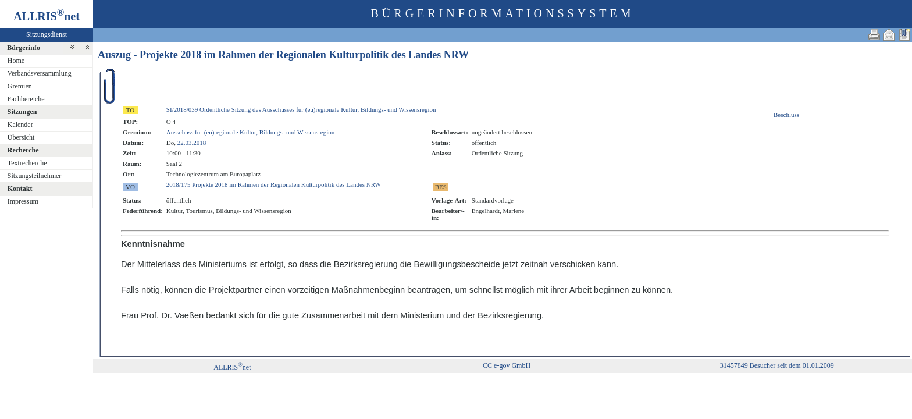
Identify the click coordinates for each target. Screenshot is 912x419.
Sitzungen (22, 112)
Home (16, 60)
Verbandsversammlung (40, 73)
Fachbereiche (26, 99)
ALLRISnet (232, 367)
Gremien (20, 86)
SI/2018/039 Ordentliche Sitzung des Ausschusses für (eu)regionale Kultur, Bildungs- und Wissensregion (301, 109)
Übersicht (21, 137)
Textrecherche (27, 163)
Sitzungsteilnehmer (35, 176)
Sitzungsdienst (46, 34)
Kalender (20, 124)
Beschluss (786, 114)
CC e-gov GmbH (506, 365)
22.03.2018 (191, 142)
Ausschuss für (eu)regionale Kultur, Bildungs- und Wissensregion (250, 132)
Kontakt (20, 188)
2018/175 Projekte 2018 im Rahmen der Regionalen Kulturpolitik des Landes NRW (273, 184)
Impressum (23, 201)
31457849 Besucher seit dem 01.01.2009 (777, 365)
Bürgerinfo (23, 48)
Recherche (23, 150)
